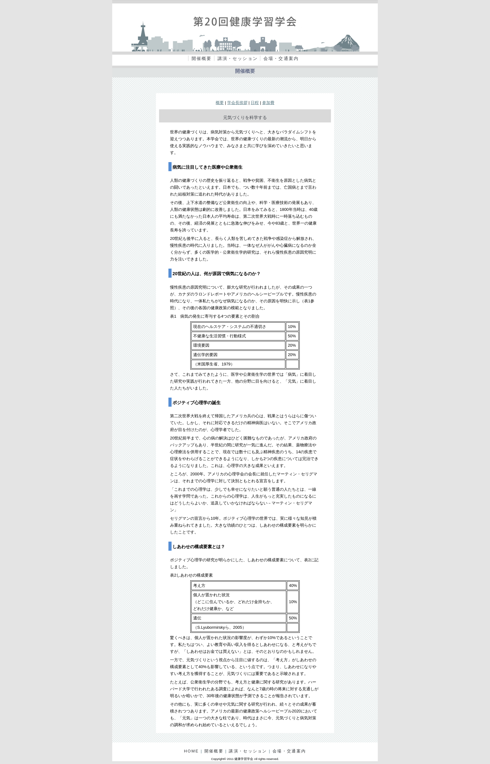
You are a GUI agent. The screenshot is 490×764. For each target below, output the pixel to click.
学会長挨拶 (237, 102)
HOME (191, 751)
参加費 (268, 102)
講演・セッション (238, 58)
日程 (255, 102)
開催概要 (202, 58)
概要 (220, 102)
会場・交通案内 (281, 58)
